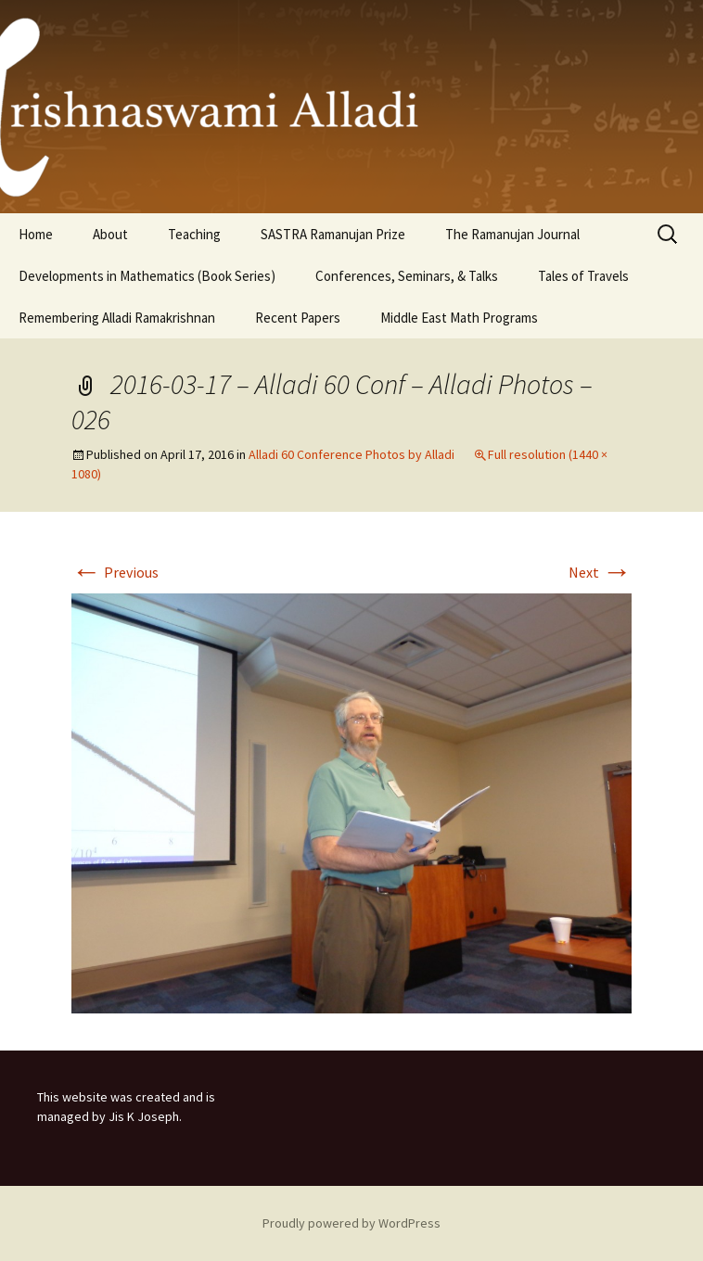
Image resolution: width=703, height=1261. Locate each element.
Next (600, 572)
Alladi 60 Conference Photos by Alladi (351, 454)
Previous (115, 572)
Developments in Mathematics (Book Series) (147, 276)
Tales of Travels (583, 276)
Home (36, 234)
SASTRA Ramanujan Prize (333, 234)
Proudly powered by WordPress (351, 1223)
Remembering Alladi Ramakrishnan (117, 317)
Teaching (194, 234)
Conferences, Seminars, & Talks (406, 276)
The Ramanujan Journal (512, 234)
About (110, 234)
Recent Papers (297, 317)
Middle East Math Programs (459, 317)
